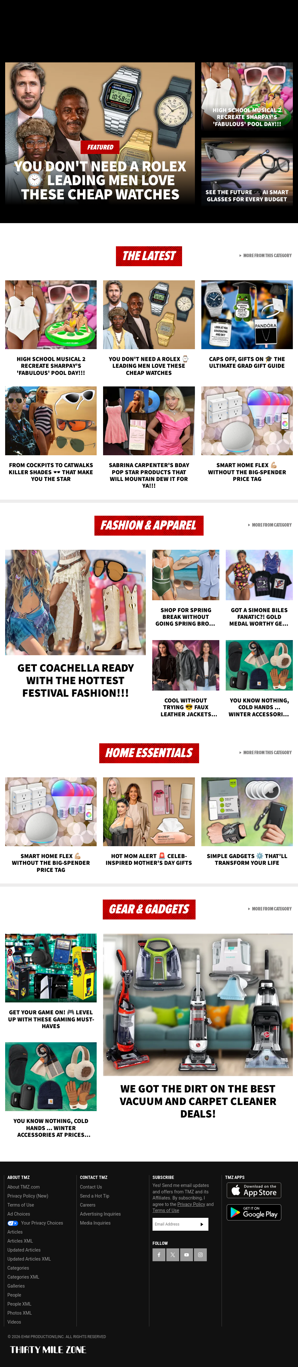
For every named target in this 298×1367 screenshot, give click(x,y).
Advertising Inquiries (100, 1214)
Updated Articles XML (29, 1259)
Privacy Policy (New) (27, 1196)
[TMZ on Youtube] (41, 10)
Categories (18, 1268)
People (14, 1295)
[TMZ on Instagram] (56, 10)
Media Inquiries (95, 1223)
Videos (14, 1322)
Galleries (16, 1286)
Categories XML (23, 1277)
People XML (19, 1304)
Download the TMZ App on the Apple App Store (254, 1190)
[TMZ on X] (26, 10)
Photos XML (19, 1313)
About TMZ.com (23, 1187)
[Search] (289, 43)
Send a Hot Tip (94, 1196)
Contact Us (91, 1187)
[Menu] (9, 43)
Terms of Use (20, 1205)
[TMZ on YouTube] (186, 1254)
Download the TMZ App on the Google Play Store (254, 1212)
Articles (15, 1232)
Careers (87, 1205)
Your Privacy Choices (35, 1223)
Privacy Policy (191, 1204)
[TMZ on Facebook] (10, 10)
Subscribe (202, 1224)
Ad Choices (18, 1214)
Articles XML (20, 1241)
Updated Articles (23, 1250)
